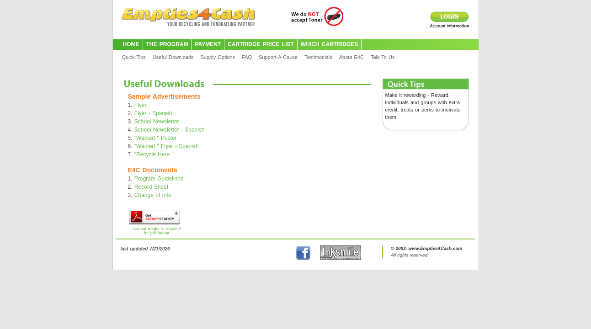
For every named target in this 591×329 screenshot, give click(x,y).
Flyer (140, 105)
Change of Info (152, 195)
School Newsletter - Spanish (169, 130)
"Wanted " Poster (155, 138)
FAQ (247, 57)
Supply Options (218, 57)
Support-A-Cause (278, 57)
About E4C (351, 57)
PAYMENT (208, 44)
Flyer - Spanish (153, 113)
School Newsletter (156, 121)
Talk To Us (383, 57)
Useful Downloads (173, 57)
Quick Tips (134, 57)
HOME (131, 44)
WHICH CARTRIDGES (329, 44)
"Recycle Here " (154, 154)
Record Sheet (151, 187)
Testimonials (318, 57)
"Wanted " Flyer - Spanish (166, 146)
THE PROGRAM (167, 44)
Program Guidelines (158, 178)
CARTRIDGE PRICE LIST (261, 44)
